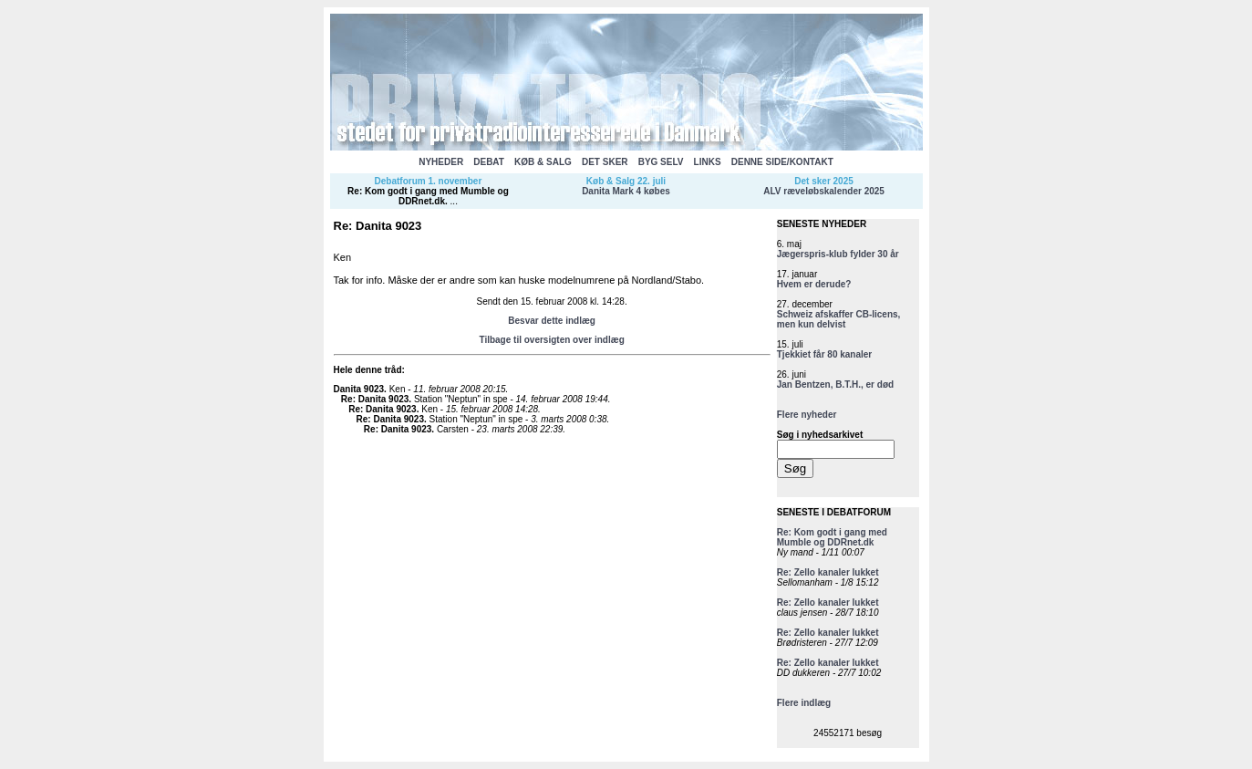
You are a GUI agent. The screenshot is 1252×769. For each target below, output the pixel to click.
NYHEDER (441, 162)
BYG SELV (661, 162)
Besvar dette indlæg (551, 321)
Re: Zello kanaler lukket (828, 572)
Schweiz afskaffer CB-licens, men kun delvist (839, 319)
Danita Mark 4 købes (626, 191)
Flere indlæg (804, 703)
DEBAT (488, 162)
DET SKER (605, 162)
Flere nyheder (807, 415)
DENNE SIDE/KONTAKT (782, 162)
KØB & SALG (543, 162)
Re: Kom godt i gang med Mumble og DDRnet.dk (428, 196)
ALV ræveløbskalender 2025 (824, 191)
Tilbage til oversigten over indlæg (551, 340)
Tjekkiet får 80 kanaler (825, 354)
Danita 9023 (359, 389)
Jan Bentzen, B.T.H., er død (835, 384)
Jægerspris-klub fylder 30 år (838, 254)
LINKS (707, 162)
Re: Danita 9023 (375, 399)
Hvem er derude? (814, 284)
